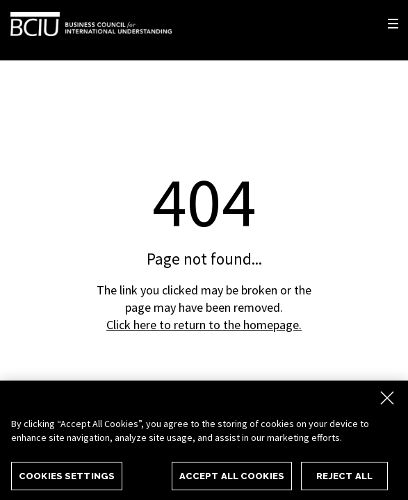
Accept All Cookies (231, 479)
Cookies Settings (67, 479)
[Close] (387, 401)
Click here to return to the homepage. (204, 325)
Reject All (344, 479)
